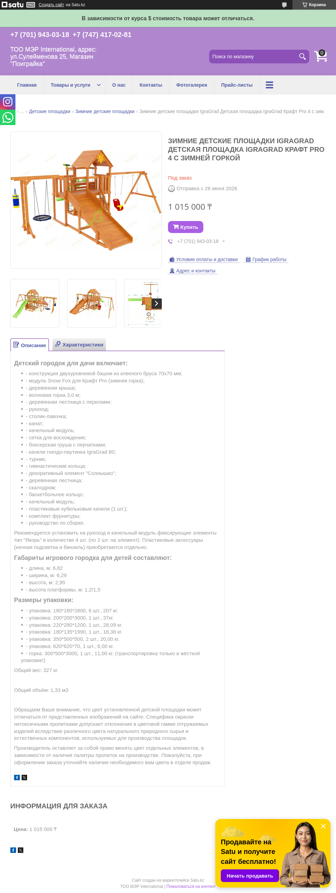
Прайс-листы (237, 85)
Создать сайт (51, 4)
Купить (189, 227)
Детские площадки (50, 111)
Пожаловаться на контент (191, 886)
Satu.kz (197, 880)
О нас (118, 85)
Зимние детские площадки (105, 111)
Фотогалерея (191, 85)
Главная (27, 85)
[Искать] (302, 56)
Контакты (151, 85)
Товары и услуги (70, 85)
